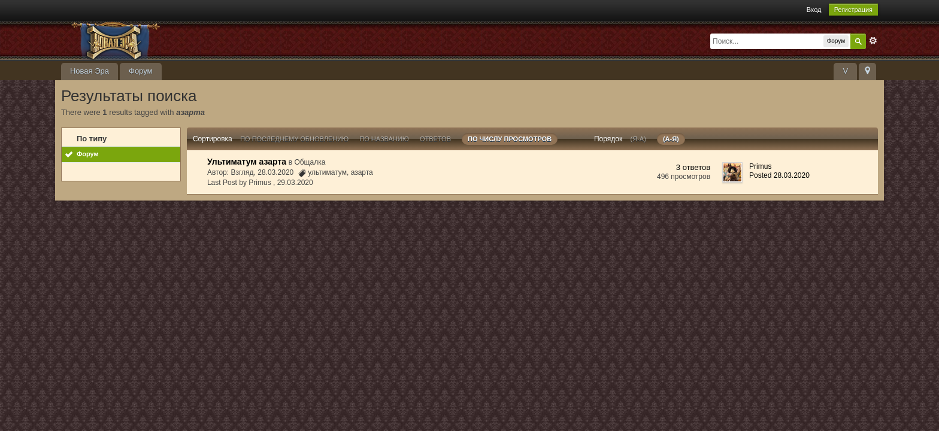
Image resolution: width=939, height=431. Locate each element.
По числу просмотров (510, 138)
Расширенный (873, 40)
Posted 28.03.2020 (779, 175)
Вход (814, 9)
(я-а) (638, 138)
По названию (384, 138)
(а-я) (671, 138)
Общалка (309, 162)
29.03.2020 (295, 182)
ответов (435, 138)
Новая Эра (89, 70)
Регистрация (853, 9)
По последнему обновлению (294, 138)
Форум (141, 70)
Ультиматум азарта (246, 161)
